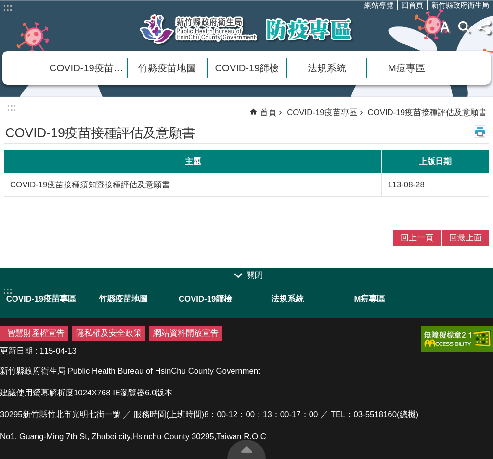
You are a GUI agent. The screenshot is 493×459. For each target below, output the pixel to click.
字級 (444, 27)
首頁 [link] (268, 112)
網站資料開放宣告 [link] (186, 333)
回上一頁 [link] (417, 237)
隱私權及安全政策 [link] (109, 333)
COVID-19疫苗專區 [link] (88, 68)
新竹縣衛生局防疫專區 (246, 29)
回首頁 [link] (412, 5)
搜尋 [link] (464, 27)
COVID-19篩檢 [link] (247, 68)
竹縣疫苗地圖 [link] (167, 68)
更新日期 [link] (16, 350)
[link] (457, 339)
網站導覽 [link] (378, 5)
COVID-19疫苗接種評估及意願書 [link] (427, 112)
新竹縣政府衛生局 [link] (460, 5)
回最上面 (246, 449)
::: (8, 7)
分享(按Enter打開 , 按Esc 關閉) (483, 27)
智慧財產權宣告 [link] (36, 333)
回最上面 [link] (465, 237)
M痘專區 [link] (406, 68)
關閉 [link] (254, 275)
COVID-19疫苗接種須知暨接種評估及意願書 (90, 184)
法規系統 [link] (327, 68)
